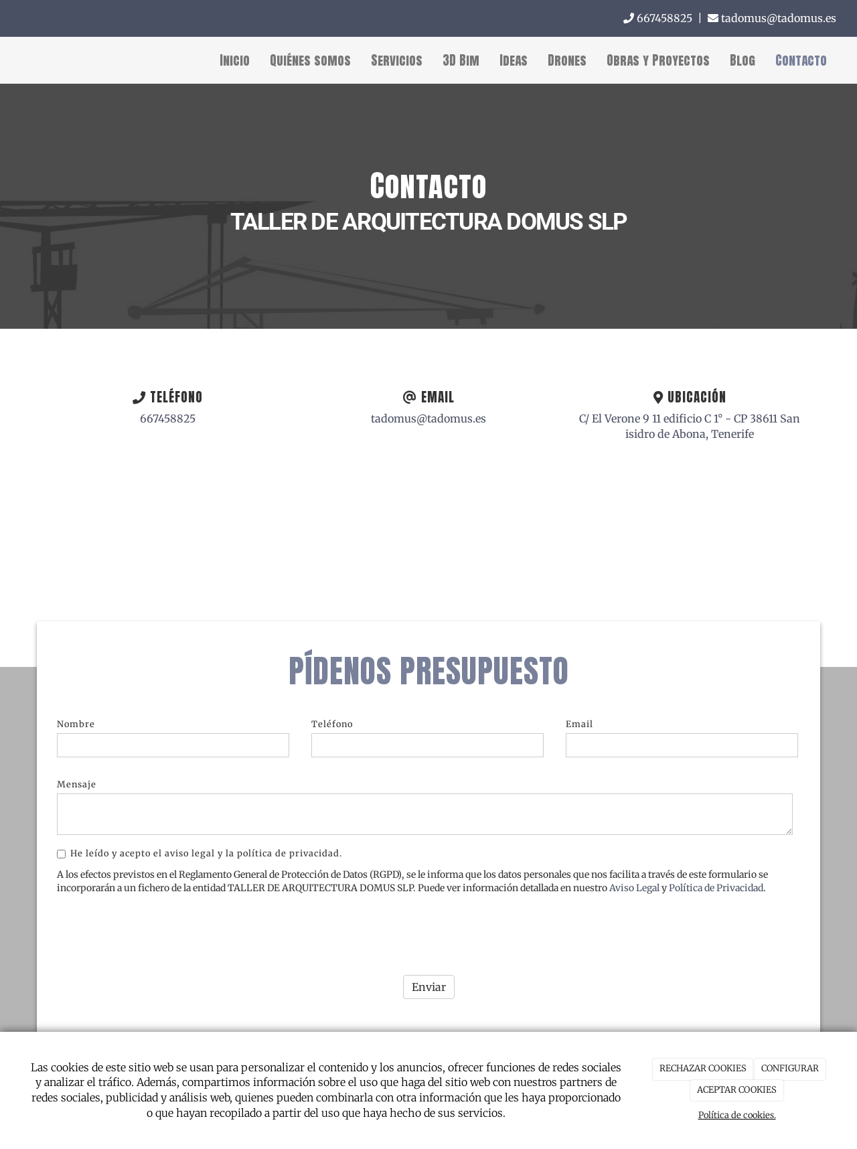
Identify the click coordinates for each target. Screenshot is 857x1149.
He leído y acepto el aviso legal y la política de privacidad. (199, 845)
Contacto (801, 60)
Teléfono (332, 715)
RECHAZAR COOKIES (703, 1068)
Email (579, 715)
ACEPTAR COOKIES (737, 1089)
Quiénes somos (310, 60)
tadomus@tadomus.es (772, 18)
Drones (567, 60)
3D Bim (461, 60)
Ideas (513, 60)
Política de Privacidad (716, 880)
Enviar (429, 978)
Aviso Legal (634, 880)
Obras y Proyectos (658, 60)
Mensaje (76, 776)
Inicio (235, 60)
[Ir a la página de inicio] (6, 60)
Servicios (396, 60)
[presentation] (158, 921)
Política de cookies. (737, 1115)
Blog (742, 60)
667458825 (657, 18)
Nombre (76, 715)
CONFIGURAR (790, 1068)
